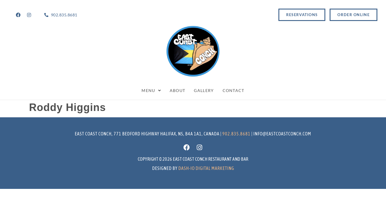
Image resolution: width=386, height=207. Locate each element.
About (178, 90)
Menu (151, 90)
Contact (233, 90)
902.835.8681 (236, 133)
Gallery (204, 90)
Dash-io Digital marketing (206, 168)
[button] (151, 90)
